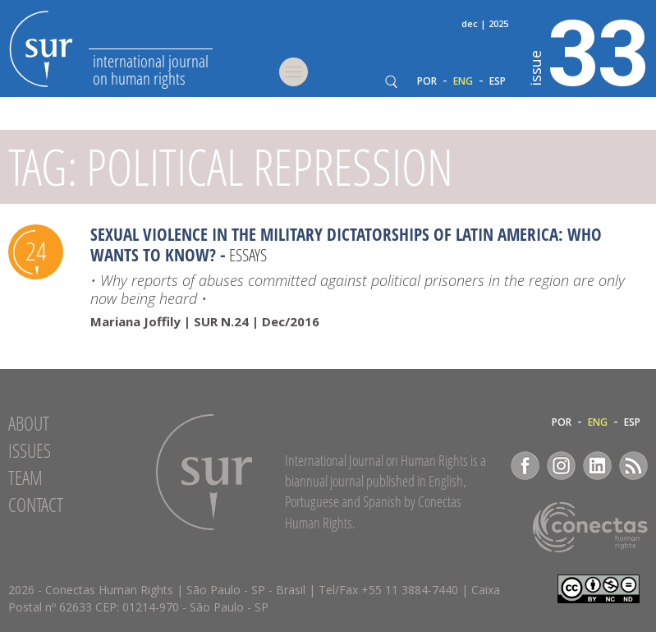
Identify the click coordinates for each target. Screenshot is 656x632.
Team (25, 477)
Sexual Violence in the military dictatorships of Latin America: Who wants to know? (346, 244)
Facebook (525, 465)
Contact (35, 504)
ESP (497, 81)
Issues (29, 450)
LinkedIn (597, 465)
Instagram (561, 465)
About (28, 423)
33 (589, 50)
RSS (633, 465)
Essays (248, 254)
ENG (463, 81)
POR (427, 81)
